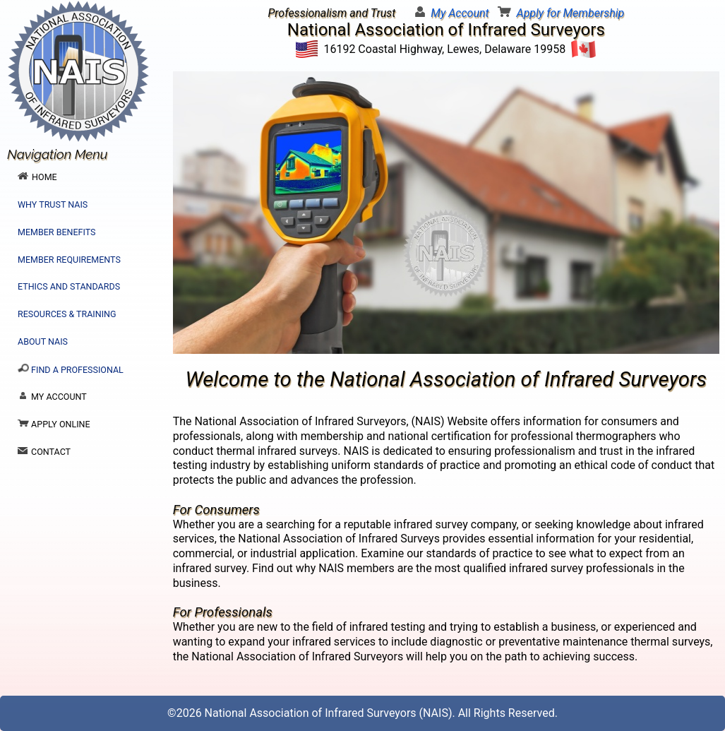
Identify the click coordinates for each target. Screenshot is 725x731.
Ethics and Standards (69, 286)
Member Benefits (56, 232)
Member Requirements (69, 259)
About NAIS (43, 341)
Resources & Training (67, 314)
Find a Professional (71, 369)
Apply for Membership (571, 13)
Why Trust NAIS (53, 204)
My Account (460, 13)
